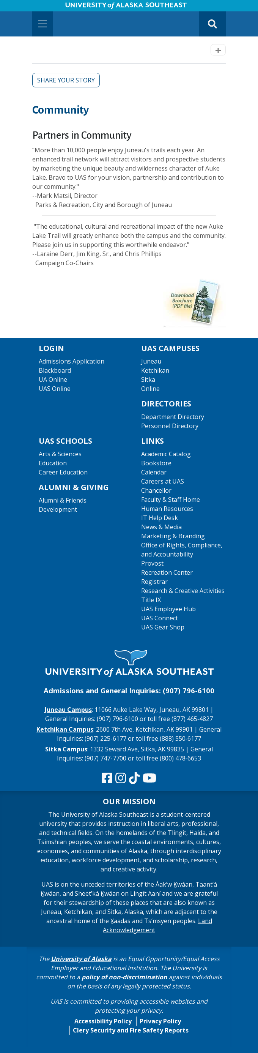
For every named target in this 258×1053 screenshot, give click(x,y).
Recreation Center (167, 572)
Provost (152, 563)
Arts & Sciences (60, 454)
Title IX (151, 600)
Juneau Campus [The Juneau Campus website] (68, 709)
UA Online (53, 379)
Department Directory (172, 417)
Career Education (63, 472)
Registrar (154, 581)
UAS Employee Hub (168, 609)
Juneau (151, 361)
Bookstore (156, 463)
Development (58, 509)
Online (150, 388)
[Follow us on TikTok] (134, 778)
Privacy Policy (160, 1021)
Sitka (148, 379)
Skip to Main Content (35, 7)
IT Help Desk (159, 518)
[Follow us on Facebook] (107, 778)
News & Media (161, 527)
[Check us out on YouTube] (149, 778)
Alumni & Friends (63, 500)
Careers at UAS (162, 481)
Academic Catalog (166, 454)
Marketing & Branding (173, 536)
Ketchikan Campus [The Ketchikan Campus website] (64, 729)
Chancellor (156, 490)
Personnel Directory (169, 426)
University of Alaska (81, 959)
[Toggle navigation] (42, 23)
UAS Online (55, 388)
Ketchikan (155, 370)
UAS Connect (159, 618)
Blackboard (55, 370)
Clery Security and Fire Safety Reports (131, 1030)
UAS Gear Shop (162, 627)
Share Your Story (66, 80)
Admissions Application (71, 361)
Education (53, 463)
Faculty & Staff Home (170, 499)
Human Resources (167, 508)
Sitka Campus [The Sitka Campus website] (66, 749)
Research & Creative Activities (183, 591)
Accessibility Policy (103, 1021)
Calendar (154, 472)
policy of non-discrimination (124, 977)
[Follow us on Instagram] (120, 778)
